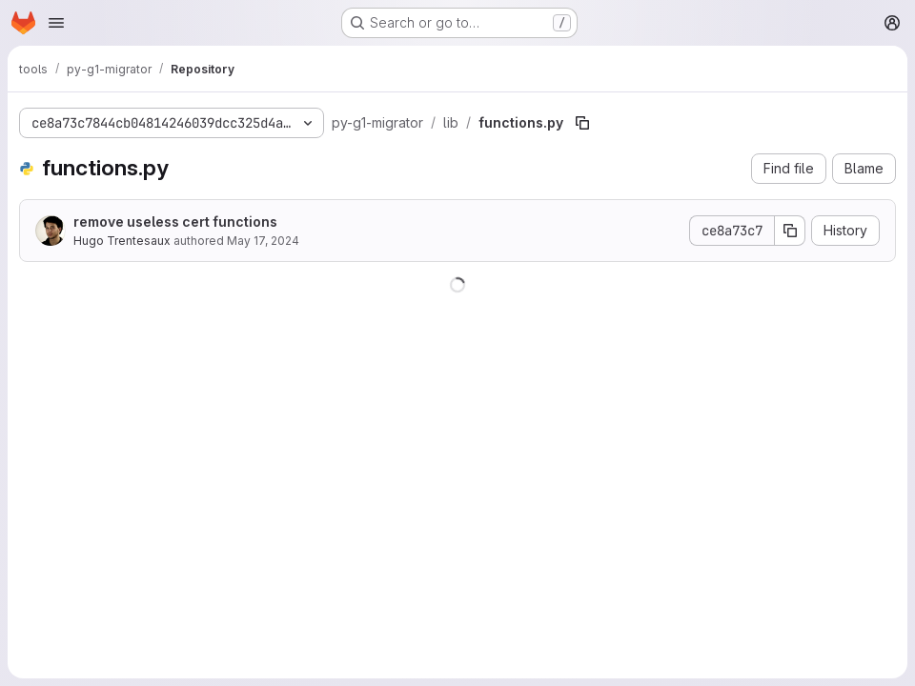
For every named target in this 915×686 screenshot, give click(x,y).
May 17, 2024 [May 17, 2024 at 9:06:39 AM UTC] (263, 240)
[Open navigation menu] (56, 23)
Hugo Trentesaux (122, 240)
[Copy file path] (582, 123)
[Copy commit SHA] (790, 230)
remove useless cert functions (175, 221)
